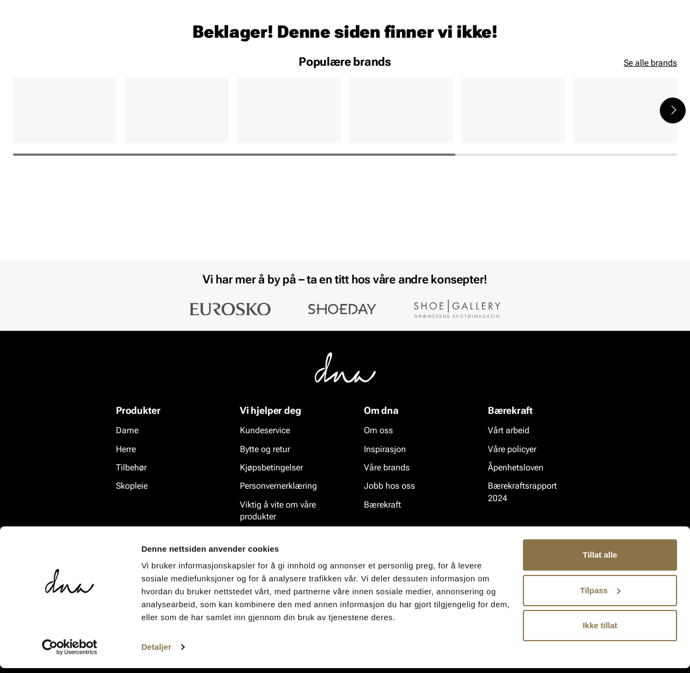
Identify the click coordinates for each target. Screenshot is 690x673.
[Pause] (668, 8)
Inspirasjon (562, 70)
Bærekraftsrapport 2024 (522, 492)
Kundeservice (265, 431)
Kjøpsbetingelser (271, 468)
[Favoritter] (614, 39)
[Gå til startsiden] (37, 38)
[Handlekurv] (659, 39)
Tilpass (600, 594)
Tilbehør (131, 468)
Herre (61, 70)
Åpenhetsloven (515, 468)
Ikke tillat (600, 630)
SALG (213, 70)
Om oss (378, 431)
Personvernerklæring (278, 486)
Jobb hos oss (389, 486)
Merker (508, 70)
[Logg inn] (573, 39)
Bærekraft (382, 505)
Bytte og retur (265, 449)
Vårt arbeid (508, 431)
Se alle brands (650, 146)
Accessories (113, 70)
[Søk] (405, 38)
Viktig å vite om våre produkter (278, 511)
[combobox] (286, 38)
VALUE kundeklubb (639, 70)
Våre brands (387, 468)
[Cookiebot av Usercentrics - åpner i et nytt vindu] (70, 652)
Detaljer (156, 651)
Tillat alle (600, 559)
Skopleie (171, 70)
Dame (23, 70)
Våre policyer (512, 449)
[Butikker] (534, 39)
